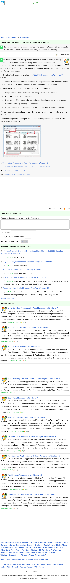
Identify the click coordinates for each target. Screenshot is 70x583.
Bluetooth (42, 544)
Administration (7, 544)
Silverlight (5, 552)
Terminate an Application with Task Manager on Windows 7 (27, 167)
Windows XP (40, 557)
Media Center (49, 547)
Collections (16, 562)
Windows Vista (27, 557)
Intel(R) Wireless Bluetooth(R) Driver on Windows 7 (24, 279)
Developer (11, 566)
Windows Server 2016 (10, 557)
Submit (24, 243)
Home (3, 37)
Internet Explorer (34, 547)
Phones (22, 569)
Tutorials (25, 552)
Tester (3, 566)
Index (30, 562)
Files (43, 566)
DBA (19, 566)
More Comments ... (8, 301)
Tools (18, 552)
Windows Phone (8, 554)
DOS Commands (55, 544)
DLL (38, 566)
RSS (36, 562)
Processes (24, 37)
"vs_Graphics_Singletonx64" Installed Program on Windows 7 (28, 264)
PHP (40, 549)
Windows (26, 566)
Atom (41, 562)
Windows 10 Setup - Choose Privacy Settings (22, 272)
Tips (13, 552)
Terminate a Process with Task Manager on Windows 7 (25, 163)
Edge (66, 544)
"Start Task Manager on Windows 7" (48, 75)
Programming (49, 549)
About (24, 562)
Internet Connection (17, 547)
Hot (8, 562)
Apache (34, 544)
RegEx (60, 566)
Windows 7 (12, 37)
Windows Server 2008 (25, 554)
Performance (31, 549)
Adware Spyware (22, 544)
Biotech (15, 569)
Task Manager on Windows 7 (14, 171)
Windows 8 (58, 552)
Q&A (8, 569)
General (4, 547)
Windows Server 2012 (45, 554)
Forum (41, 569)
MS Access (19, 549)
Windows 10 (36, 552)
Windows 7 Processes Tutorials (17, 175)
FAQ (35, 569)
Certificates (51, 566)
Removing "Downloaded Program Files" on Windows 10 (26, 290)
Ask (46, 562)
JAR (33, 566)
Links (3, 569)
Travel (30, 569)
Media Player (62, 547)
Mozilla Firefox (7, 549)
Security (59, 549)
